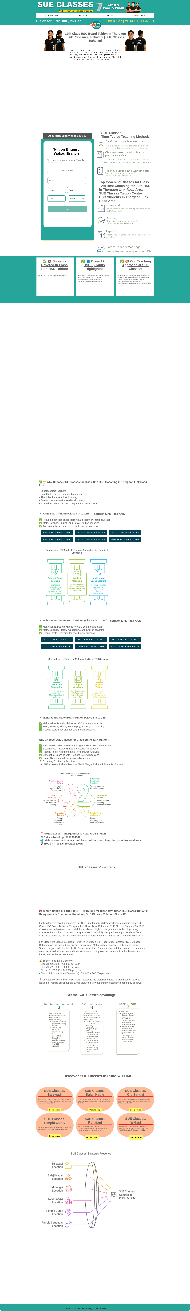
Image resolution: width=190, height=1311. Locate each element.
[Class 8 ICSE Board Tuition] (57, 539)
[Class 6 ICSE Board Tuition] (91, 532)
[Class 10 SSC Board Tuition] (125, 646)
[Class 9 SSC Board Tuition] (91, 646)
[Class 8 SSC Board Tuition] (57, 646)
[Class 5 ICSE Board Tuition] (57, 532)
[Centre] (76, 190)
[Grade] (57, 198)
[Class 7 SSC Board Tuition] (125, 639)
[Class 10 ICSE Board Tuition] (125, 539)
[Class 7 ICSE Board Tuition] (125, 532)
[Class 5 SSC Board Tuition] (57, 639)
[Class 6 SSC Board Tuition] (91, 639)
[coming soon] (92, 1137)
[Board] (77, 198)
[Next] (67, 209)
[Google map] (54, 1110)
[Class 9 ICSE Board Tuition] (91, 539)
